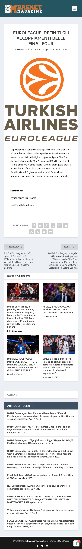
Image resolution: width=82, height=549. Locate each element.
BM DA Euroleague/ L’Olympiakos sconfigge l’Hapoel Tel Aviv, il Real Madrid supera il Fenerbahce (40, 441)
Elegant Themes (35, 541)
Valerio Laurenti (33, 49)
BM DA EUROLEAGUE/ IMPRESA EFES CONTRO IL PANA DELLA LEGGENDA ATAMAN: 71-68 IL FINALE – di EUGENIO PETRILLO (22, 364)
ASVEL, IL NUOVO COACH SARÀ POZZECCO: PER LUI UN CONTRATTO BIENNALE (58, 309)
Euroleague (61, 49)
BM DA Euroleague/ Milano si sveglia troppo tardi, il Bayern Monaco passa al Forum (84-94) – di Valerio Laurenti (37, 466)
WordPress (63, 541)
